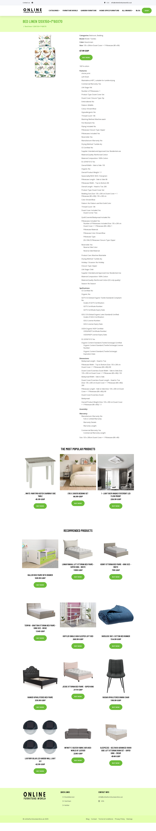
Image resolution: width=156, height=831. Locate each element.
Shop (147, 11)
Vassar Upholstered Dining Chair (115, 697)
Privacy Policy (120, 819)
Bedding (100, 35)
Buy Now (86, 57)
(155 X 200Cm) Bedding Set (78, 493)
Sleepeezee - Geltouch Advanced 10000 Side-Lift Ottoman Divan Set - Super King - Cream (115, 750)
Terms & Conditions (105, 819)
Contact (94, 819)
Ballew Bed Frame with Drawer (40, 575)
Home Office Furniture (109, 10)
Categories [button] (53, 10)
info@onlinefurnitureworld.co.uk (121, 3)
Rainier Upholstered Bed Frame (40, 697)
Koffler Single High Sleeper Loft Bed (78, 636)
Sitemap (129, 819)
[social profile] (32, 3)
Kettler (66, 805)
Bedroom (92, 35)
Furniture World (70, 10)
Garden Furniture (88, 10)
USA (108, 3)
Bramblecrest (69, 797)
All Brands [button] (127, 10)
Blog (138, 10)
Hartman (67, 801)
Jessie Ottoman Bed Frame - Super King (78, 686)
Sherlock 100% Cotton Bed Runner (116, 636)
